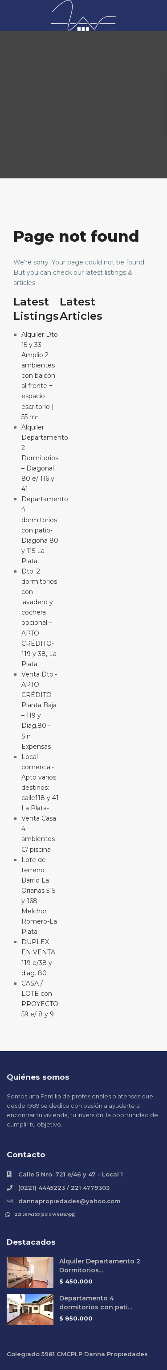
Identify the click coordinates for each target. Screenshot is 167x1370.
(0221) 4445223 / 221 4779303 (64, 1187)
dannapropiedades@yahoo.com (69, 1201)
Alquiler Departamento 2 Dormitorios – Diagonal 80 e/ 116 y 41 (44, 458)
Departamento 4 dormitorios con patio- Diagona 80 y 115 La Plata (44, 530)
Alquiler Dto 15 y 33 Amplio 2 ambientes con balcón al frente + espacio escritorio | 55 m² (39, 375)
